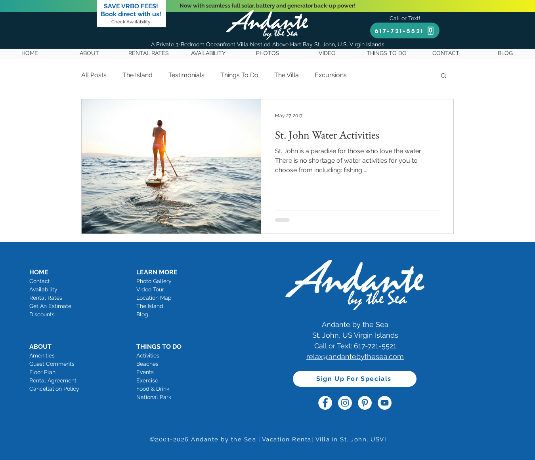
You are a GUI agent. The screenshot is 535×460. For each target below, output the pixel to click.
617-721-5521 (375, 346)
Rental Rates (45, 298)
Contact (39, 281)
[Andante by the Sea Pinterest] (365, 403)
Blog (142, 314)
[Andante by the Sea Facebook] (325, 403)
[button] (443, 76)
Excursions (331, 75)
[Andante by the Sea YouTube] (385, 403)
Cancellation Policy (54, 389)
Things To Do (239, 75)
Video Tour (150, 289)
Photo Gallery (154, 281)
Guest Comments (52, 364)
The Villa (286, 75)
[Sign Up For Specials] (355, 379)
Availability (43, 289)
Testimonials (186, 75)
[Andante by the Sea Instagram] (345, 403)
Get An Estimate (50, 306)
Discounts (42, 314)
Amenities (42, 355)
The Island (137, 75)
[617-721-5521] (404, 30)
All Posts (94, 75)
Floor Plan (42, 372)
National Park (153, 397)
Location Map (154, 298)
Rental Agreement (52, 380)
